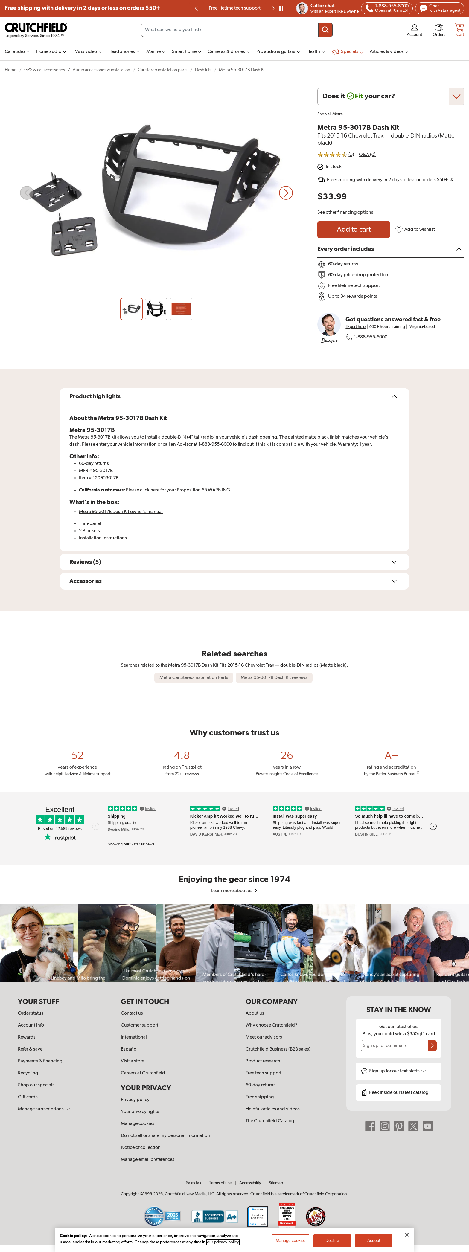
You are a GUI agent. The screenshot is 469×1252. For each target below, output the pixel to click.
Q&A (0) (367, 154)
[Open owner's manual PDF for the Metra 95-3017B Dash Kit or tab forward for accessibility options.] (121, 511)
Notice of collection (141, 1147)
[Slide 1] (131, 309)
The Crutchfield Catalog (270, 1121)
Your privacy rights (140, 1111)
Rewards (27, 1037)
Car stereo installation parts (162, 70)
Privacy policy (135, 1099)
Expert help (355, 327)
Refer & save (30, 1049)
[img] (196, 8)
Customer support (139, 1025)
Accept (373, 1241)
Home (10, 70)
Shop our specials (36, 1085)
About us (255, 1013)
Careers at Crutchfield (143, 1073)
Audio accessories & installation (101, 70)
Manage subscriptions (44, 1109)
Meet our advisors (264, 1037)
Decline (332, 1241)
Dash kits (203, 70)
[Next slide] (272, 8)
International (134, 1037)
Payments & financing (40, 1061)
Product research (263, 1061)
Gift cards (28, 1097)
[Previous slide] (196, 8)
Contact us (132, 1013)
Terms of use (220, 1183)
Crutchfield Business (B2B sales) (278, 1049)
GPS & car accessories (44, 70)
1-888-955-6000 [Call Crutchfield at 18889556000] (366, 337)
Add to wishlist (415, 229)
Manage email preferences (147, 1159)
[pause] (281, 8)
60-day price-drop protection (235, 8)
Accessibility (250, 1183)
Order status (30, 1013)
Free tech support (263, 1073)
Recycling (28, 1073)
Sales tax (193, 1183)
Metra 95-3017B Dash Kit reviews (274, 677)
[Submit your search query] (325, 30)
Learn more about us (234, 890)
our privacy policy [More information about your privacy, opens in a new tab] (223, 1242)
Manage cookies (137, 1123)
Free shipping (82, 8)
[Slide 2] (156, 309)
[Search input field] (237, 30)
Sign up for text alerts (397, 1071)
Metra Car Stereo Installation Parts (193, 677)
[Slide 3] (181, 309)
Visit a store (132, 1061)
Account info (31, 1025)
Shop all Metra (330, 114)
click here (149, 490)
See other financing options (345, 212)
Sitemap (276, 1183)
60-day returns (94, 463)
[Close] (406, 1235)
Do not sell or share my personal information (165, 1135)
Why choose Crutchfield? (271, 1025)
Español (129, 1049)
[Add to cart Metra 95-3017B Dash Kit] (353, 229)
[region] (234, 943)
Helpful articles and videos (273, 1109)
